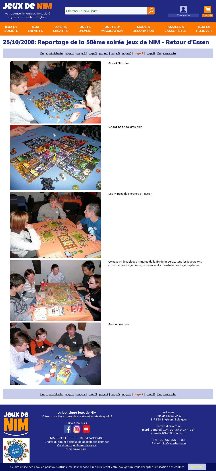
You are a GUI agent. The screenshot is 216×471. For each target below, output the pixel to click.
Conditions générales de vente (77, 445)
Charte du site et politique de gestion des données (77, 441)
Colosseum (115, 261)
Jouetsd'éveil (84, 29)
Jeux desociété (11, 29)
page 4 (103, 53)
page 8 (150, 53)
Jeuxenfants (35, 29)
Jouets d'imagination (112, 29)
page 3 (92, 53)
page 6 (127, 53)
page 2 (80, 53)
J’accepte (197, 467)
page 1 (69, 53)
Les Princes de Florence (124, 193)
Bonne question (118, 324)
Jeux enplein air (204, 29)
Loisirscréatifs (60, 29)
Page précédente (50, 53)
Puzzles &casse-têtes (175, 29)
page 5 (115, 53)
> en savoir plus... (77, 449)
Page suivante (167, 53)
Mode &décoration (143, 29)
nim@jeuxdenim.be (173, 443)
